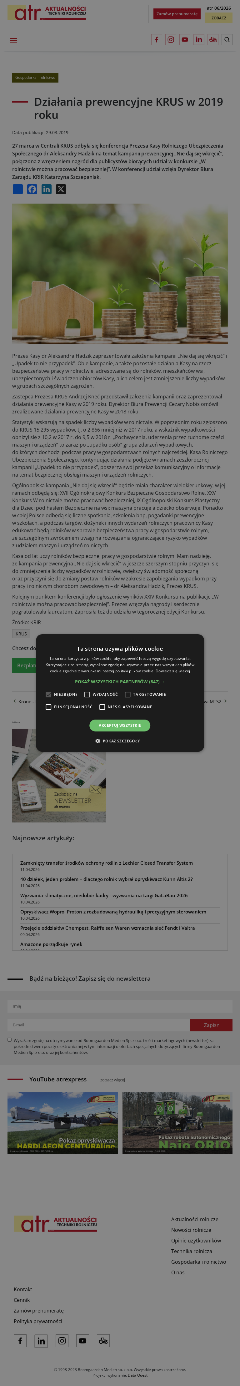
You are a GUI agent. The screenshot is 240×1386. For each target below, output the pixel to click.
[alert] (120, 693)
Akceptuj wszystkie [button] (120, 725)
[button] (120, 682)
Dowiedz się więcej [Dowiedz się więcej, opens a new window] (173, 671)
